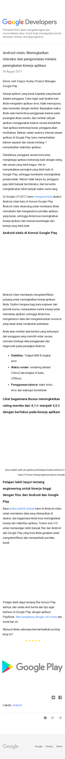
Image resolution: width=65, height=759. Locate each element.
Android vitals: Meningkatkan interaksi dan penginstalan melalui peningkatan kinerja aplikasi (29, 59)
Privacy (49, 746)
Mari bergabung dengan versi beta (36, 617)
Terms (59, 746)
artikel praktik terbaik (22, 508)
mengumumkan (43, 196)
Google (39, 746)
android (17, 705)
